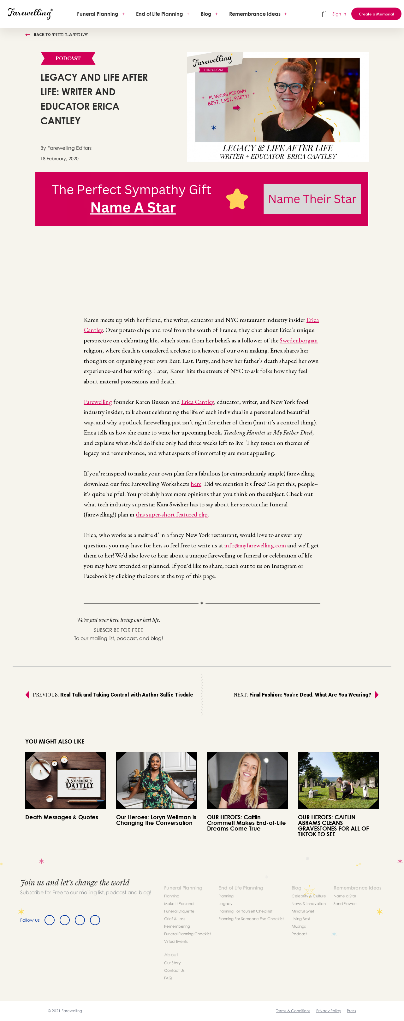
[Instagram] (80, 920)
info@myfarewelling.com (255, 545)
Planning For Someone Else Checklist (251, 918)
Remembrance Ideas (255, 13)
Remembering (177, 926)
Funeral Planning (97, 13)
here (196, 484)
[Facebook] (50, 920)
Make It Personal (179, 903)
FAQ (168, 978)
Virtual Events (176, 941)
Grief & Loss (174, 918)
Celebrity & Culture (309, 896)
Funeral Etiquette (179, 911)
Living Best (301, 918)
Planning (171, 896)
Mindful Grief (303, 911)
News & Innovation (309, 903)
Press (351, 1010)
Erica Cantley (197, 402)
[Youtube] (95, 920)
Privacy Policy (328, 1010)
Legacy (225, 903)
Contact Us (174, 970)
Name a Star (345, 896)
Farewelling (98, 402)
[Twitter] (65, 920)
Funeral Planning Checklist (187, 933)
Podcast (299, 933)
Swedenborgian (299, 340)
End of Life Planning (159, 13)
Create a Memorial (376, 13)
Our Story (172, 962)
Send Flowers (345, 903)
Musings (299, 926)
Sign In (339, 13)
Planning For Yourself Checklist (245, 911)
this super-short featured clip (172, 514)
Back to (56, 34)
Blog (206, 13)
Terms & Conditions (293, 1010)
